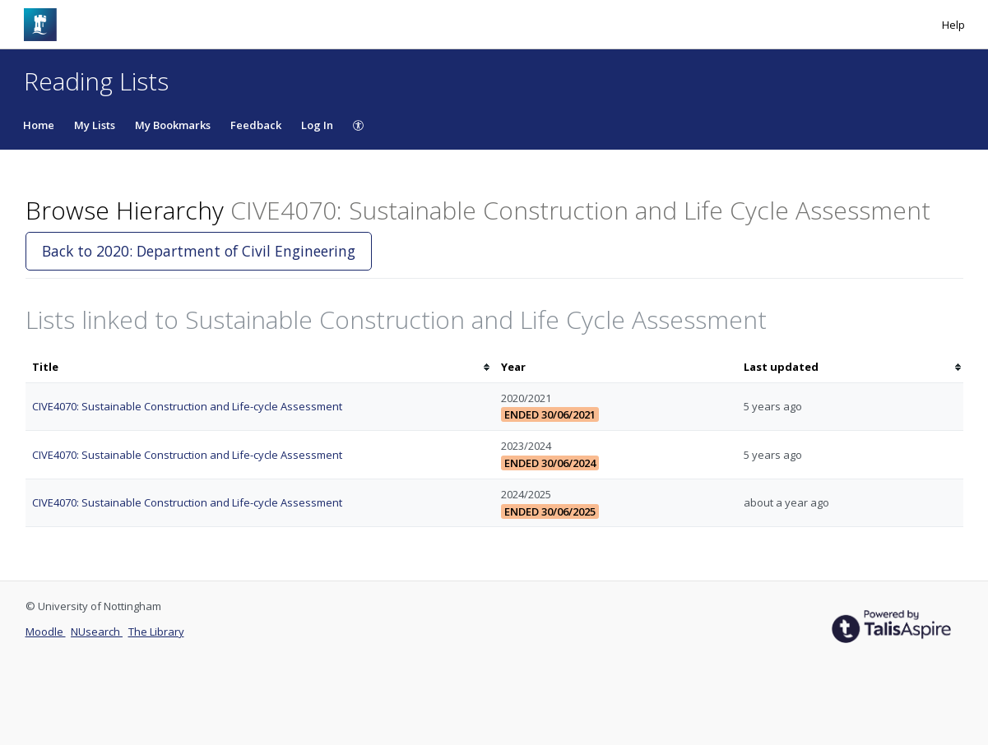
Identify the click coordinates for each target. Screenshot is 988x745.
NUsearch (97, 631)
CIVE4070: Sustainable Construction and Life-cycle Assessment (187, 406)
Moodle (46, 631)
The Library (156, 631)
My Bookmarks (173, 125)
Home (38, 125)
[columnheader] (260, 367)
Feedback (255, 125)
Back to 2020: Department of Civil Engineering (198, 251)
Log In (317, 125)
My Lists (94, 125)
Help (953, 24)
